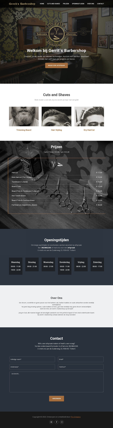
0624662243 (46, 248)
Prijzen (66, 4)
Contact (100, 4)
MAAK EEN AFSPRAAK (56, 65)
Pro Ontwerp (76, 417)
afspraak (71, 248)
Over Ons (90, 4)
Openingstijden (78, 4)
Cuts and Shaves (53, 4)
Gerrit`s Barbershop (22, 3)
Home (42, 4)
